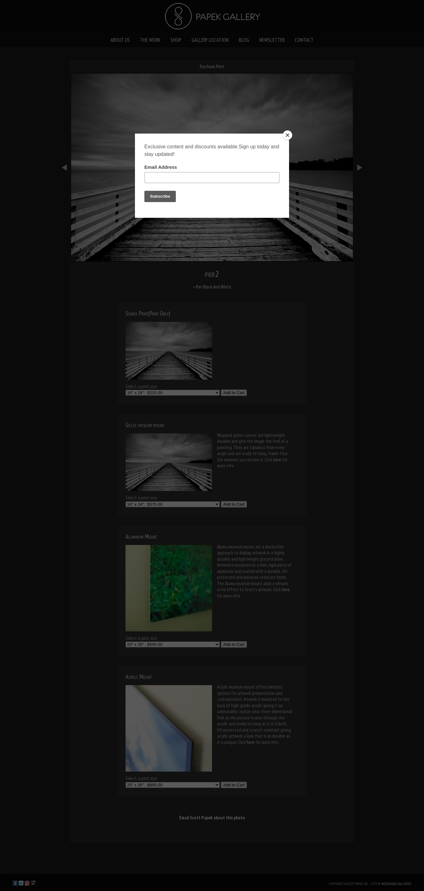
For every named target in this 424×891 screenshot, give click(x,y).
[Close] (287, 135)
